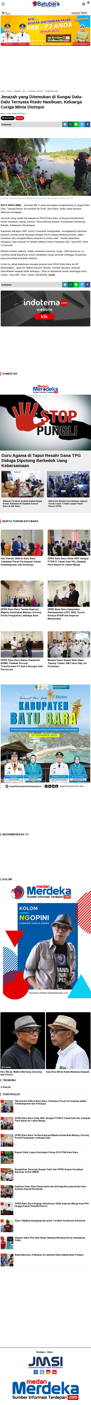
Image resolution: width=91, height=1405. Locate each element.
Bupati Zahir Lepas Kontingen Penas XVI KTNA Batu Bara (46, 1152)
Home (3, 91)
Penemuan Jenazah (35, 91)
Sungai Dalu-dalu (51, 91)
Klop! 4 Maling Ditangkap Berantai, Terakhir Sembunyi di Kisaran (50, 1220)
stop (20, 118)
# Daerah (6, 1087)
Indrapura (17, 91)
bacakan (7, 118)
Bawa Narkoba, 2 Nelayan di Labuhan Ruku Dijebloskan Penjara (49, 1255)
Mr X (24, 91)
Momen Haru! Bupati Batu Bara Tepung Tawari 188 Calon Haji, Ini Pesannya (67, 663)
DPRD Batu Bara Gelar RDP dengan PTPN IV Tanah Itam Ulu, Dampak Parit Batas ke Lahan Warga (68, 561)
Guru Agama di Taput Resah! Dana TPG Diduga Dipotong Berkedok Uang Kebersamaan (41, 460)
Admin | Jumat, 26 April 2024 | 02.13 (13, 113)
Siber (50, 1352)
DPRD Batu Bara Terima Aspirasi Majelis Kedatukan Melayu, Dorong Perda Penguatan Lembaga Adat (21, 612)
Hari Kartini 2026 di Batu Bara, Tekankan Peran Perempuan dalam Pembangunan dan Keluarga (21, 561)
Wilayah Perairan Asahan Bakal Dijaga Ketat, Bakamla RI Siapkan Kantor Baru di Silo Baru (22, 503)
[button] (88, 1)
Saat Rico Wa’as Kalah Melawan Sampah (67, 1072)
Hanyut (9, 91)
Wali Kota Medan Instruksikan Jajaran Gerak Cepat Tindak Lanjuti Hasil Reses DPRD (67, 503)
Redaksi (40, 1352)
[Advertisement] (45, 67)
